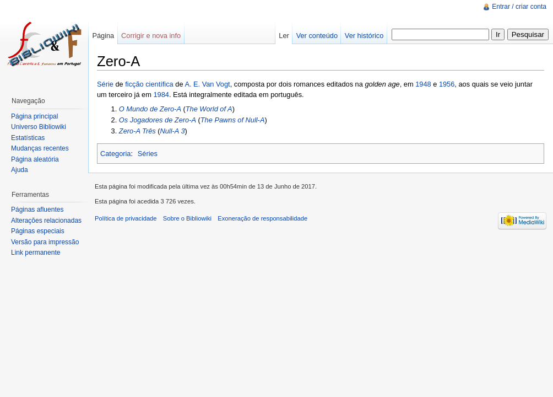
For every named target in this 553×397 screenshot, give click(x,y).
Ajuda (19, 170)
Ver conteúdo (317, 35)
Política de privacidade (126, 218)
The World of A (209, 109)
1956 (446, 84)
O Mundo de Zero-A (150, 109)
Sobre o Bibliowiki (187, 218)
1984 (161, 94)
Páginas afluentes (37, 209)
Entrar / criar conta (519, 6)
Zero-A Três (137, 131)
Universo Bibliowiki (38, 127)
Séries (148, 153)
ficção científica (149, 84)
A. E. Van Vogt (207, 84)
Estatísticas (28, 138)
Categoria (115, 153)
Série (105, 84)
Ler (284, 35)
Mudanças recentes (40, 148)
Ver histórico (364, 35)
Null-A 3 (172, 131)
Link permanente (35, 252)
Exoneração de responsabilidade (262, 218)
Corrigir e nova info (151, 35)
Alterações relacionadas (46, 220)
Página (103, 35)
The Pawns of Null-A (232, 120)
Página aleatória (35, 159)
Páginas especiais (37, 231)
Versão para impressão (45, 242)
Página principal (34, 116)
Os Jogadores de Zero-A (157, 120)
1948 (423, 84)
